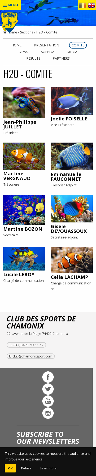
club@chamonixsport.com (32, 356)
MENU (10, 5)
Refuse (26, 468)
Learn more (48, 468)
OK (10, 468)
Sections (26, 32)
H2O (39, 32)
